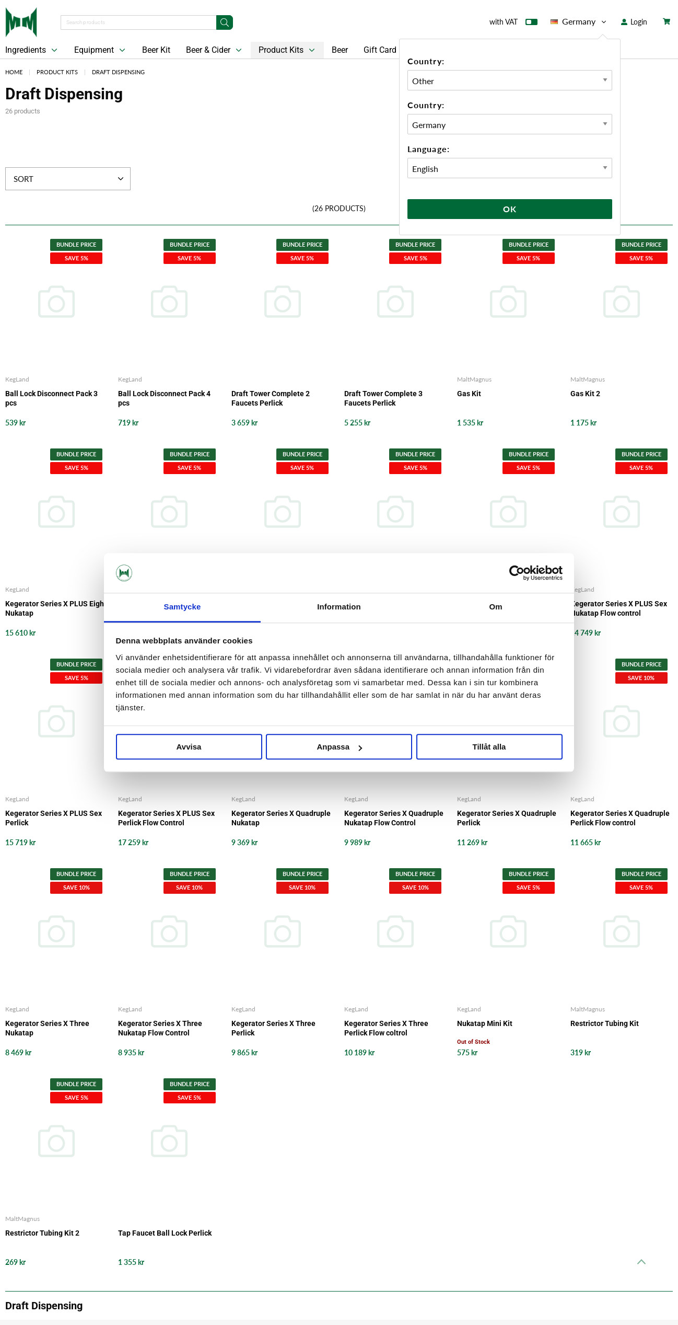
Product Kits (288, 50)
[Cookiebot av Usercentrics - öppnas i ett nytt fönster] (517, 573)
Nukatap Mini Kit (484, 1023)
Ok (510, 209)
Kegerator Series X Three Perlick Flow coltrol (386, 1028)
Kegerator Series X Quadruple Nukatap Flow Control (393, 818)
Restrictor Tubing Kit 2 (42, 1233)
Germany (579, 21)
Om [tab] (495, 607)
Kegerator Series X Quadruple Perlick (506, 818)
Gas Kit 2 (585, 393)
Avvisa (189, 747)
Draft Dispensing (118, 71)
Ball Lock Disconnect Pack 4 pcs (164, 398)
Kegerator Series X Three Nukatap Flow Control (160, 1028)
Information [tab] (339, 607)
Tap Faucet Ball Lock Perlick (165, 1233)
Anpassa (339, 747)
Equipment (100, 50)
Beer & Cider (215, 50)
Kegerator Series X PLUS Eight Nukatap (56, 608)
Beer (340, 50)
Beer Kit (156, 50)
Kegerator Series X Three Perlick (273, 1028)
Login (634, 21)
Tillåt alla (489, 747)
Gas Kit (469, 393)
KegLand (17, 379)
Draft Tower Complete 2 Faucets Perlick (270, 398)
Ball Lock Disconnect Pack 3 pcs (51, 398)
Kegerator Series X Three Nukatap (47, 1028)
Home (13, 71)
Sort (70, 179)
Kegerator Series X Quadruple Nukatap (281, 818)
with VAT (513, 24)
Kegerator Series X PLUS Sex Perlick (53, 818)
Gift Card (380, 50)
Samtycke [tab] (182, 607)
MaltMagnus (474, 379)
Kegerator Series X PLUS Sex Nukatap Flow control (618, 608)
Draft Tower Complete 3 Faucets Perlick (383, 398)
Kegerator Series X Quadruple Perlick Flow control (620, 818)
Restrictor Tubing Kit (604, 1023)
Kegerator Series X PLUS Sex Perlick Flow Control (166, 818)
